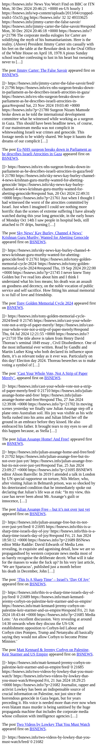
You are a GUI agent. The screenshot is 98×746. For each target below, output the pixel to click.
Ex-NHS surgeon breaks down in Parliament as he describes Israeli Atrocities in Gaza (46, 151)
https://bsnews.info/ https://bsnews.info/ (49, 373)
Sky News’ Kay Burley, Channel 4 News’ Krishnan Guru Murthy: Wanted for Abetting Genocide (45, 235)
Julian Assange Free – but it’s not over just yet (53, 509)
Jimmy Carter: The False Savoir (42, 70)
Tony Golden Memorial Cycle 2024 (45, 303)
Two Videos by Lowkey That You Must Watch (53, 724)
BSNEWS (10, 75)
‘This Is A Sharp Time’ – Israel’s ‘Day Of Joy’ (53, 579)
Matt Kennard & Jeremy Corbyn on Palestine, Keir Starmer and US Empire (45, 652)
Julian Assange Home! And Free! (43, 439)
